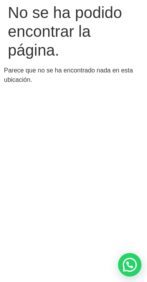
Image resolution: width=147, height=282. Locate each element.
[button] (130, 265)
